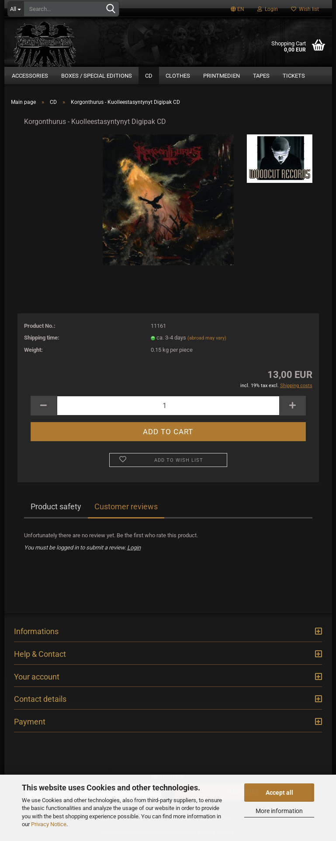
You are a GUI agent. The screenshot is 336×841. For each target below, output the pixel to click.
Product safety (56, 506)
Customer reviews (126, 506)
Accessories (30, 75)
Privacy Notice (48, 824)
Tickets (294, 75)
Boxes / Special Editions (96, 75)
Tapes (261, 75)
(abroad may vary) (206, 338)
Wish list (305, 9)
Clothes (178, 75)
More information (279, 810)
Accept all (279, 792)
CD (148, 75)
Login (267, 9)
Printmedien (221, 75)
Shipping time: (41, 337)
